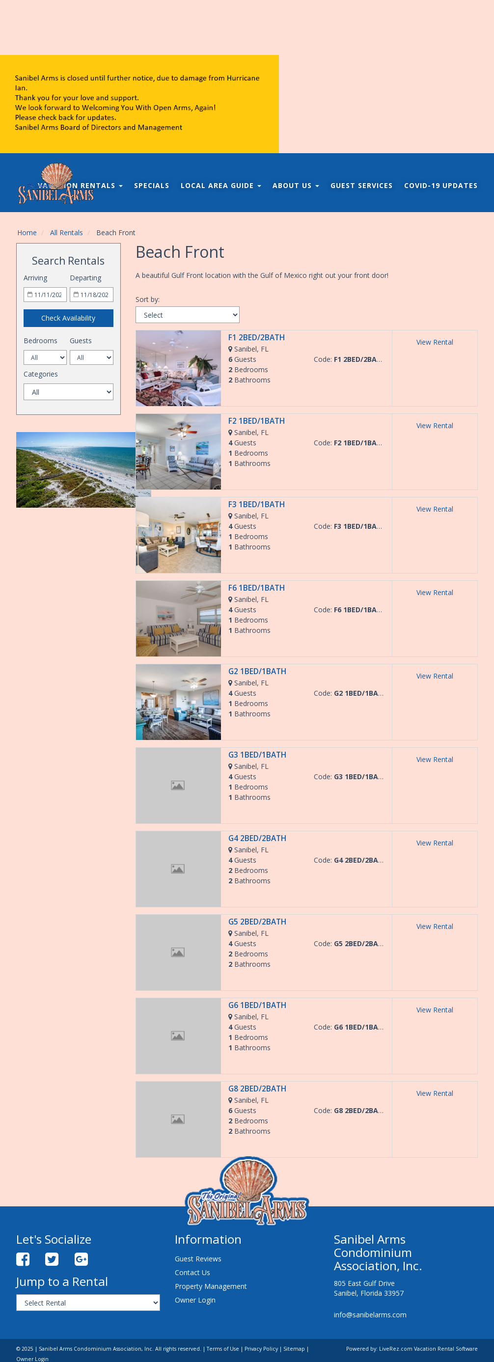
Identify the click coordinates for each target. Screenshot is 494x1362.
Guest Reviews (198, 1258)
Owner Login (195, 1300)
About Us (296, 185)
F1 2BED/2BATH (256, 337)
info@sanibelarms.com (370, 1314)
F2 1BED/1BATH (256, 421)
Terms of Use (223, 1348)
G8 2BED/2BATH (257, 1089)
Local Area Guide (221, 185)
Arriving (35, 277)
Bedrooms (40, 340)
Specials (151, 185)
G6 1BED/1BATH (257, 1005)
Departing (85, 277)
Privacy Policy (261, 1348)
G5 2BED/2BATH (257, 922)
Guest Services (361, 185)
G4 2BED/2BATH (257, 838)
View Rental (434, 342)
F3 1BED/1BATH (256, 504)
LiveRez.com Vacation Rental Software (428, 1348)
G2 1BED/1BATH (257, 671)
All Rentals (66, 232)
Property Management (211, 1286)
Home (27, 232)
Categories (41, 374)
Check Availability (68, 318)
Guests (81, 340)
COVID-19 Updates (441, 185)
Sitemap (294, 1348)
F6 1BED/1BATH (256, 588)
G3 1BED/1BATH (257, 755)
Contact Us (192, 1272)
